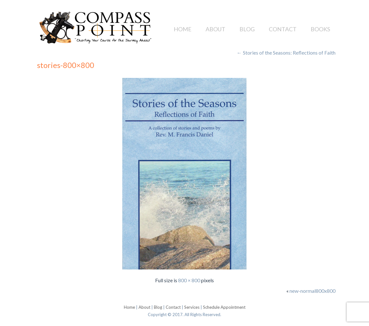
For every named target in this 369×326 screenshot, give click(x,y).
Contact (283, 29)
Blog (247, 29)
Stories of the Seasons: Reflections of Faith (286, 52)
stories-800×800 (65, 65)
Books (320, 29)
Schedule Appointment (224, 307)
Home (183, 29)
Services (192, 307)
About (215, 29)
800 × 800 (189, 280)
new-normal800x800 (312, 291)
